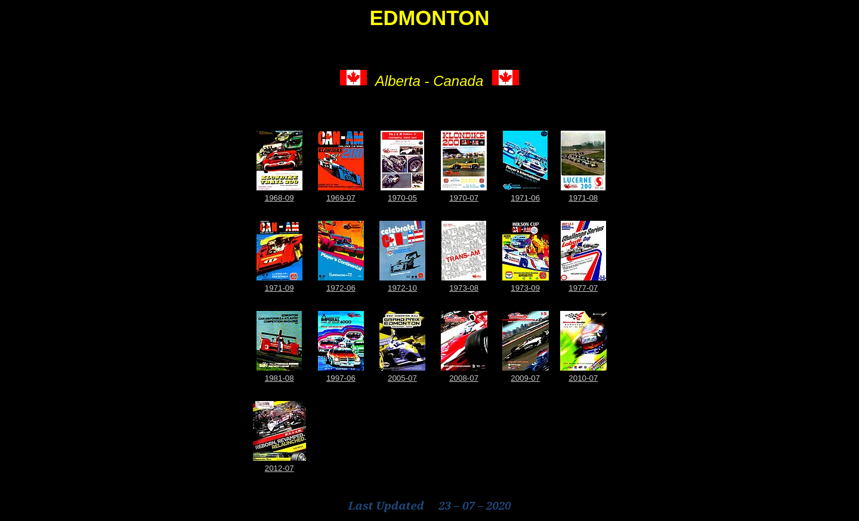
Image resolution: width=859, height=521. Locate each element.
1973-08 (463, 287)
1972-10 (402, 287)
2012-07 (279, 468)
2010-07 (583, 378)
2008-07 (463, 378)
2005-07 (402, 378)
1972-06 (341, 287)
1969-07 (341, 197)
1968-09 (279, 197)
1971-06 (525, 197)
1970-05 (402, 197)
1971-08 (583, 197)
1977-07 (583, 287)
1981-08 (279, 378)
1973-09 (525, 287)
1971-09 (279, 287)
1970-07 (463, 197)
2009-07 (525, 378)
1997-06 (341, 378)
